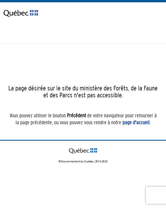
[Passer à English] (34, 37)
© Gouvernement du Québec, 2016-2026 (83, 161)
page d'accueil (136, 122)
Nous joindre (12, 32)
